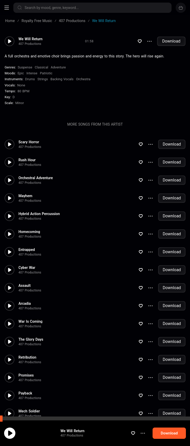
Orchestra (83, 79)
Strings (42, 79)
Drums (30, 79)
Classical (41, 67)
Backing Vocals (62, 79)
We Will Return (73, 436)
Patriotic (46, 73)
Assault (24, 285)
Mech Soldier (29, 411)
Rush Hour (27, 160)
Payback (25, 393)
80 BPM (23, 91)
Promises (26, 375)
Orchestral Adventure (35, 178)
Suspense (25, 67)
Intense (31, 73)
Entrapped (26, 249)
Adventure (58, 67)
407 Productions (72, 440)
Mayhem (25, 196)
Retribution (27, 357)
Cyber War (26, 267)
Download (171, 41)
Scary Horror (28, 142)
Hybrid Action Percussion (39, 214)
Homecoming (29, 232)
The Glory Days (30, 339)
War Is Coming (30, 321)
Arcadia (24, 303)
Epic (20, 73)
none (21, 85)
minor (19, 103)
